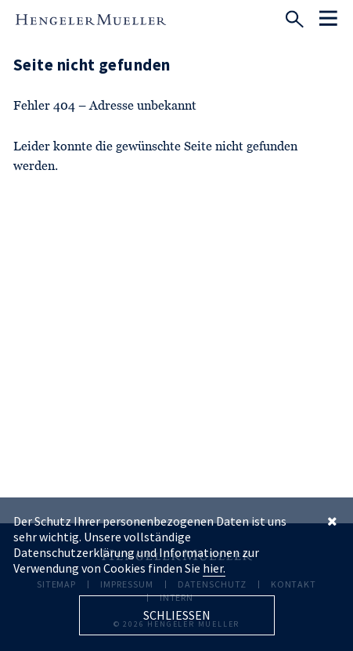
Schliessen (177, 615)
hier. (214, 568)
